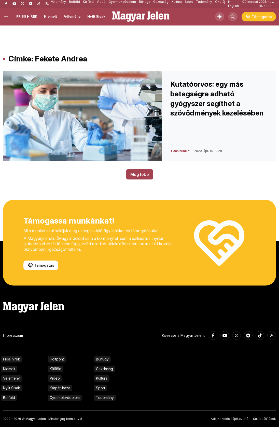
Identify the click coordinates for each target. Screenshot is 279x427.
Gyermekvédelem (65, 397)
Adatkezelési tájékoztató (229, 419)
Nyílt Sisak (96, 16)
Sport (100, 388)
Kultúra (101, 378)
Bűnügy (102, 359)
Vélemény (72, 16)
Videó (55, 378)
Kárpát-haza (60, 388)
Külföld (55, 369)
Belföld (9, 397)
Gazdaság (104, 369)
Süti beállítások (264, 419)
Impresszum (13, 335)
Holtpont (57, 359)
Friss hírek (11, 359)
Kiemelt (50, 16)
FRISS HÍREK (26, 16)
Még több (139, 174)
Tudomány (105, 397)
